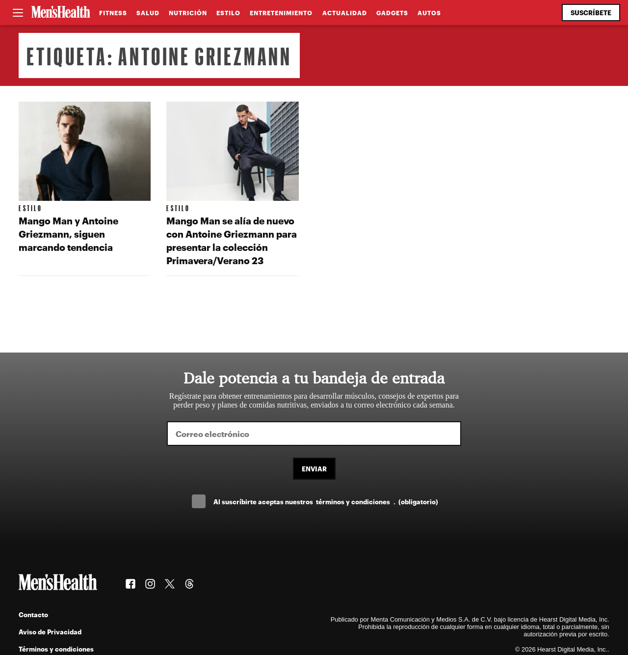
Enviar (314, 468)
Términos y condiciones (56, 649)
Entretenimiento (281, 12)
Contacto (33, 614)
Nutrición (188, 12)
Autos (429, 12)
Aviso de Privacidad (50, 631)
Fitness (113, 12)
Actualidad (344, 12)
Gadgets (392, 12)
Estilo (228, 12)
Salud (147, 12)
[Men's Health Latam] (60, 13)
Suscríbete (591, 12)
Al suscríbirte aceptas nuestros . (325, 501)
